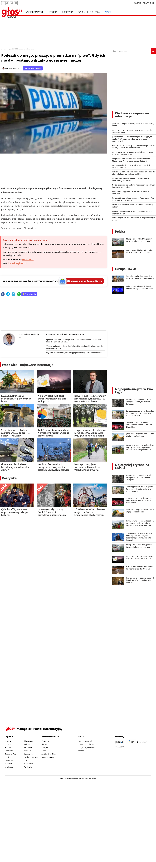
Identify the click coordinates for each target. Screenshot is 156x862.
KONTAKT (137, 3)
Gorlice (8, 757)
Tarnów (27, 760)
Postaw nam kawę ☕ (33, 68)
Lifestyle (44, 744)
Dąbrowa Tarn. (11, 754)
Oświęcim (28, 747)
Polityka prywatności (86, 747)
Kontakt (81, 751)
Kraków (8, 741)
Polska (120, 231)
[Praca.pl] (119, 741)
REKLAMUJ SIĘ (148, 3)
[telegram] (13, 294)
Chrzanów (9, 751)
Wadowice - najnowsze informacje (27, 365)
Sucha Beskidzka (31, 757)
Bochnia (8, 744)
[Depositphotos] (142, 741)
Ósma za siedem (48, 757)
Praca (107, 12)
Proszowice (28, 754)
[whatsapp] (19, 294)
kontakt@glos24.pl (17, 263)
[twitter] (8, 294)
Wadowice (28, 763)
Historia (52, 12)
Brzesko (8, 747)
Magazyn (45, 741)
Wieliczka (28, 767)
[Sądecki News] (131, 741)
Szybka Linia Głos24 (89, 12)
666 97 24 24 (28, 259)
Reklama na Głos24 (85, 744)
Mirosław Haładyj (12, 68)
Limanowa (9, 760)
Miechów (8, 763)
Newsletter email (85, 741)
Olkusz (27, 744)
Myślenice (9, 767)
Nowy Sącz (28, 741)
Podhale (27, 751)
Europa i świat (125, 269)
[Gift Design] (119, 747)
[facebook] (3, 294)
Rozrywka (67, 12)
